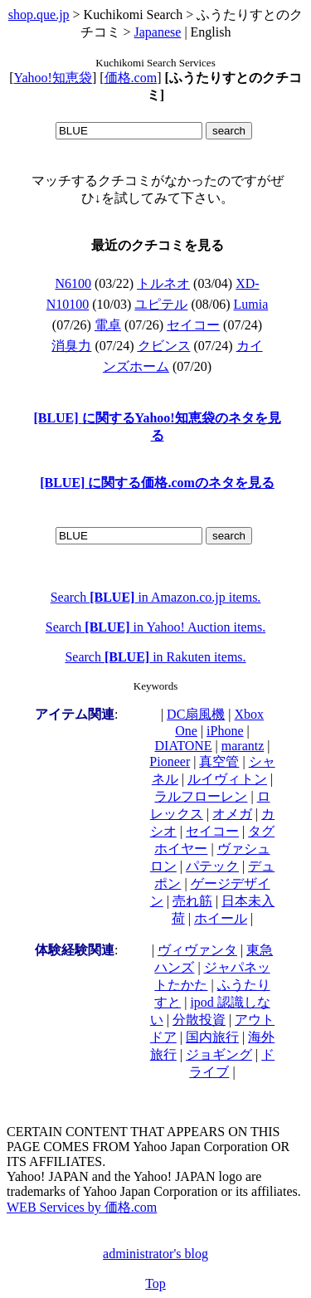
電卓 (108, 325)
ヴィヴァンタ (197, 950)
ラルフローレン (200, 796)
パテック (212, 866)
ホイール (220, 918)
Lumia (251, 304)
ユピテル (160, 304)
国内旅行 (212, 1037)
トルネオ (163, 283)
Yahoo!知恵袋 (53, 78)
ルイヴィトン (227, 779)
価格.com (131, 78)
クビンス (164, 346)
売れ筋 (192, 901)
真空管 (219, 761)
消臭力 (71, 346)
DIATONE (183, 746)
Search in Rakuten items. (155, 657)
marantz (243, 746)
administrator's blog (155, 1254)
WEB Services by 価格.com (82, 1207)
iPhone (225, 731)
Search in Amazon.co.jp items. (156, 597)
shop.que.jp (39, 14)
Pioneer (169, 761)
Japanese (158, 32)
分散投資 (199, 1020)
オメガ (232, 814)
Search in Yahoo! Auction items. (155, 627)
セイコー (193, 325)
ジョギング (219, 1054)
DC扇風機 (196, 714)
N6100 (73, 283)
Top (155, 1283)
